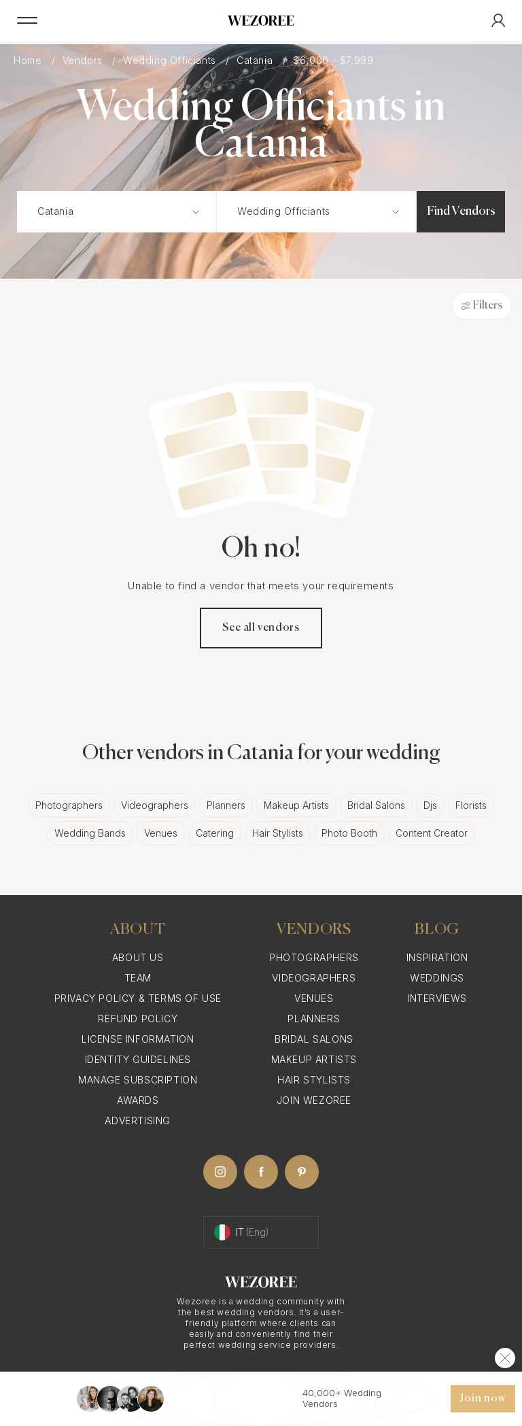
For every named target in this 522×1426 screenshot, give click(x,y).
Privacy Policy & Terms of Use (138, 998)
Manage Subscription (137, 1079)
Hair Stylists (277, 833)
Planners (226, 805)
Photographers (69, 805)
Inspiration (437, 957)
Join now (482, 1398)
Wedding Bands (90, 833)
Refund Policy (137, 1018)
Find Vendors (461, 211)
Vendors (84, 60)
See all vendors (260, 628)
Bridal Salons (376, 805)
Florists (471, 805)
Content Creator (432, 833)
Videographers (154, 805)
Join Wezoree (314, 1100)
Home (29, 60)
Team (138, 978)
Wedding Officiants (171, 60)
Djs (430, 805)
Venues (160, 833)
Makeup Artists (296, 805)
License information (138, 1039)
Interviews (437, 998)
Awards (138, 1100)
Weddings (437, 978)
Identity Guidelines (138, 1059)
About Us (138, 957)
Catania (256, 60)
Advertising (138, 1120)
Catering (215, 833)
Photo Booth (349, 833)
